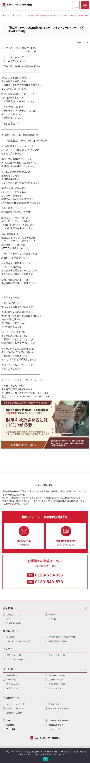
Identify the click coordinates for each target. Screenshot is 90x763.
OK (45, 759)
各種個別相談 (11, 675)
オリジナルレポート (14, 688)
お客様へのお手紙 (56, 680)
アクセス (52, 619)
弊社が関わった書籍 (57, 684)
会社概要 (8, 608)
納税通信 (12, 140)
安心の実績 (11, 637)
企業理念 (52, 615)
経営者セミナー (55, 704)
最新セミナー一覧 (13, 655)
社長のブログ (11, 720)
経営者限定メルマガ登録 (59, 708)
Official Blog (11, 680)
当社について (10, 630)
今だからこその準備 (14, 708)
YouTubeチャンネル (57, 675)
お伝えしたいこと (13, 615)
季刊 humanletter (13, 684)
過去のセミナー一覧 (57, 655)
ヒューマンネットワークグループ (25, 380)
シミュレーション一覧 (15, 704)
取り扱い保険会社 (13, 623)
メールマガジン (55, 688)
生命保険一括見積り (14, 713)
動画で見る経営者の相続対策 (18, 641)
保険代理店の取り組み (58, 641)
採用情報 (10, 725)
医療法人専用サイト (57, 725)
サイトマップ (54, 729)
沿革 (8, 619)
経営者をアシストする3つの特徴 (62, 637)
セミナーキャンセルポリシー (18, 659)
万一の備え (11, 729)
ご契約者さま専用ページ (59, 720)
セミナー (8, 649)
